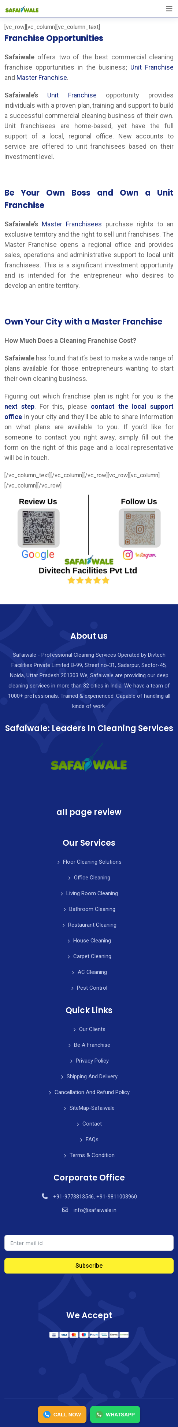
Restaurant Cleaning (92, 925)
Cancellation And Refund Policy (92, 1092)
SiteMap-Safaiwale (92, 1108)
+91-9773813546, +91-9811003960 (95, 1196)
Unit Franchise (152, 67)
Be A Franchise (92, 1045)
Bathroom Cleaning (92, 909)
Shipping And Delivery (92, 1076)
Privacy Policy (92, 1060)
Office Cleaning (92, 877)
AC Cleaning (92, 972)
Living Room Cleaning (92, 893)
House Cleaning (92, 940)
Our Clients (92, 1029)
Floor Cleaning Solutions (92, 862)
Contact (92, 1123)
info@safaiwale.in (95, 1210)
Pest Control (92, 988)
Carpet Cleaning (92, 956)
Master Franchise (41, 77)
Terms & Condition (92, 1155)
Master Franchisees (72, 224)
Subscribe (89, 1265)
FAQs (92, 1139)
